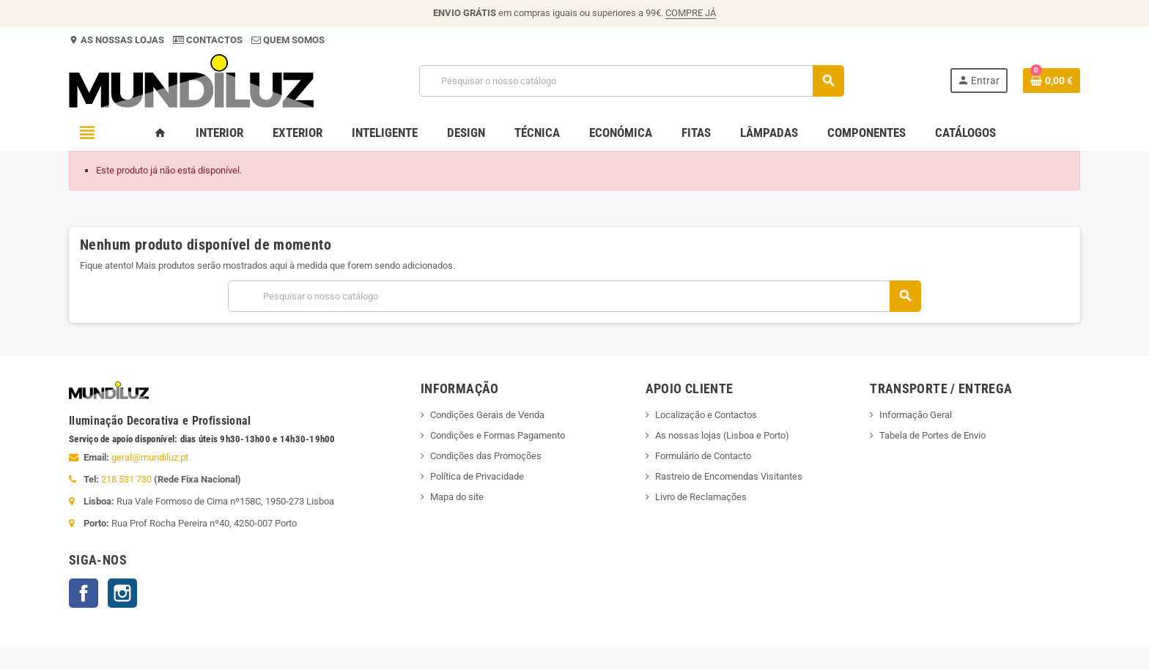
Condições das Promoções (486, 455)
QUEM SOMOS (293, 39)
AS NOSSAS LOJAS (121, 39)
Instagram (122, 593)
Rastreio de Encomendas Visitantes (728, 476)
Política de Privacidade (477, 476)
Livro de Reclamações (701, 496)
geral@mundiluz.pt (149, 457)
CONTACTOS (214, 39)
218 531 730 (126, 479)
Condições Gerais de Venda (487, 414)
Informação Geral (915, 414)
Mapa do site (457, 496)
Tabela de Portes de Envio (932, 435)
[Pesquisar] (631, 81)
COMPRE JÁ (690, 12)
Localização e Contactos (706, 414)
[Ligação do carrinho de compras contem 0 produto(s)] (1051, 80)
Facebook (83, 593)
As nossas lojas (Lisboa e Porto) (722, 435)
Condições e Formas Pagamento (497, 435)
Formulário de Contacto (703, 455)
